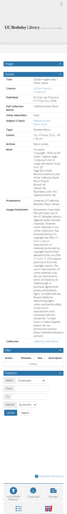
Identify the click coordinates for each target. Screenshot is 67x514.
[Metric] (30, 380)
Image (9, 64)
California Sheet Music (46, 341)
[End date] (29, 397)
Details (9, 74)
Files (8, 350)
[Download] (33, 492)
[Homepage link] (33, 27)
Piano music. (41, 124)
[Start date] (32, 388)
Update (11, 412)
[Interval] (26, 405)
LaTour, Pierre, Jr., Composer (43, 90)
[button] (53, 492)
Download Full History (49, 476)
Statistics (11, 373)
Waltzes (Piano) (42, 120)
